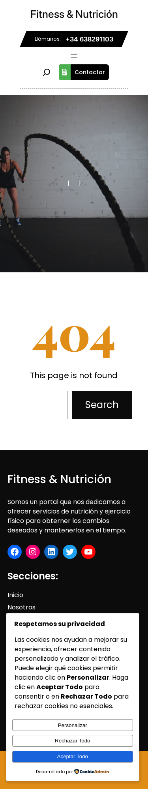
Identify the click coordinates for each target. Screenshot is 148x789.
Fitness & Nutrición (74, 14)
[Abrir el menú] (74, 55)
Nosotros (21, 607)
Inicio (15, 595)
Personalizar (72, 725)
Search (102, 404)
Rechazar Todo (72, 741)
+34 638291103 (89, 39)
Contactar (82, 72)
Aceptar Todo (72, 756)
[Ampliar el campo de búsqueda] (46, 72)
